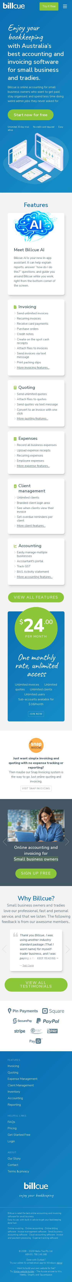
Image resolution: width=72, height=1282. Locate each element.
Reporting (14, 1105)
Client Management (21, 1085)
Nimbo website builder (24, 1271)
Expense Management (22, 1079)
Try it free (49, 6)
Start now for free (30, 114)
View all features (36, 597)
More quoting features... (32, 418)
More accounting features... (35, 577)
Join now (36, 714)
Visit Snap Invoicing (36, 788)
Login (11, 1141)
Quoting (13, 1072)
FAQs (11, 1122)
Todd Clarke (28, 965)
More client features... (31, 526)
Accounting (15, 1098)
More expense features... (33, 466)
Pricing (12, 1128)
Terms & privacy (18, 1171)
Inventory (14, 1092)
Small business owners (36, 859)
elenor (59, 1262)
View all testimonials (36, 984)
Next (66, 842)
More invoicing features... (33, 367)
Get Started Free (19, 1135)
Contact (13, 1165)
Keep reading (46, 958)
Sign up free (36, 873)
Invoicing (13, 1066)
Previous (6, 842)
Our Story (14, 1158)
